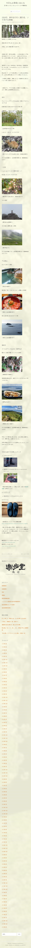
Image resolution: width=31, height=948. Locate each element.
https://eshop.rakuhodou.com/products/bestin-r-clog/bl (14, 523)
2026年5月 (4, 643)
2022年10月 (4, 776)
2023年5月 (4, 754)
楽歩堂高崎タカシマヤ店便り (8, 604)
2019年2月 (4, 914)
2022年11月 (4, 773)
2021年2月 (4, 839)
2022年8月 (4, 782)
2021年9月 (4, 817)
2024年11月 (4, 700)
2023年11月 (4, 738)
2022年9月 (4, 779)
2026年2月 (4, 653)
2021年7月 (4, 823)
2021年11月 (4, 810)
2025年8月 (4, 672)
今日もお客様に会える (15, 3)
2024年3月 (4, 725)
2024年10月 (4, 703)
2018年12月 (4, 920)
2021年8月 (4, 820)
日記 (3, 592)
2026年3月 (4, 650)
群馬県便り (4, 585)
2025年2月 (4, 691)
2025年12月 (4, 659)
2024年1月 (4, 732)
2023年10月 (4, 741)
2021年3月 (4, 835)
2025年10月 (4, 665)
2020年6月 (4, 864)
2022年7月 (4, 785)
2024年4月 (4, 722)
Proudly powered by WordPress (15, 943)
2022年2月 (4, 801)
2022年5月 (4, 791)
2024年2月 (4, 728)
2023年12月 (4, 735)
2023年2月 (4, 763)
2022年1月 (4, 804)
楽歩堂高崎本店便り (6, 608)
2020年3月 (4, 873)
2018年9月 (4, 927)
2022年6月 (4, 788)
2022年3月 (4, 798)
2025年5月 (4, 681)
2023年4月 (4, 757)
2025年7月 (4, 675)
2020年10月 (4, 851)
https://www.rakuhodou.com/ (8, 542)
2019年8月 (4, 895)
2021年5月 (4, 829)
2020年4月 (4, 870)
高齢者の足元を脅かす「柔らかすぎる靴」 (11, 624)
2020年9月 (4, 854)
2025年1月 (4, 694)
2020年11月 (4, 848)
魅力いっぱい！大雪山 (25, 554)
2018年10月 (4, 924)
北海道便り (9, 547)
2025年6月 (4, 678)
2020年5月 (4, 867)
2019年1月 (4, 917)
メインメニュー (16, 11)
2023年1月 (4, 766)
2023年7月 (4, 747)
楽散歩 (3, 595)
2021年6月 (4, 826)
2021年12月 (4, 807)
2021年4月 (4, 832)
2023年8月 (4, 744)
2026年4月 (4, 647)
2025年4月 (4, 684)
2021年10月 (4, 813)
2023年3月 (4, 760)
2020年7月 (4, 861)
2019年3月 (4, 911)
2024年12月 (4, 697)
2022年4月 (4, 795)
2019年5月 (4, 905)
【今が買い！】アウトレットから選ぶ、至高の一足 (13, 633)
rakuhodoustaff (19, 22)
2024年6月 (4, 716)
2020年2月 (4, 876)
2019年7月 (4, 898)
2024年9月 (4, 706)
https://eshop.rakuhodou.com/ (9, 546)
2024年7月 (4, 713)
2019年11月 (4, 886)
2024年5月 (4, 719)
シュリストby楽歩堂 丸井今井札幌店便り (11, 601)
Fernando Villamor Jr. (20, 945)
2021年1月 (4, 842)
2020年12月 (4, 845)
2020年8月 (4, 858)
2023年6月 (4, 750)
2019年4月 (4, 908)
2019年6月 (4, 902)
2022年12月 (4, 769)
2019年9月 (4, 892)
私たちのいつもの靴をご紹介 (7, 554)
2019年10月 (4, 889)
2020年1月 (4, 880)
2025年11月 (4, 662)
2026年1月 (4, 656)
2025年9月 (4, 669)
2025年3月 (4, 688)
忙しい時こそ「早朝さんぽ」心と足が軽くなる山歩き (14, 618)
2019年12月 (4, 883)
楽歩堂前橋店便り (6, 598)
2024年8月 (4, 710)
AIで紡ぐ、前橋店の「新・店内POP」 (10, 621)
